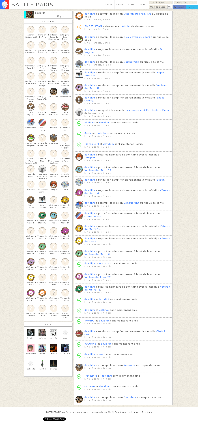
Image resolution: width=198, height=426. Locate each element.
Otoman (89, 386)
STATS (120, 4)
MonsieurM (91, 143)
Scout (160, 179)
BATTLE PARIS (32, 5)
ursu (102, 354)
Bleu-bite (130, 397)
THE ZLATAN (93, 26)
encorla (104, 263)
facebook (179, 7)
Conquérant (131, 202)
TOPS (131, 4)
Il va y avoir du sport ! (138, 36)
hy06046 (90, 343)
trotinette (90, 375)
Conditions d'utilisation (127, 412)
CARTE (108, 4)
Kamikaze (130, 365)
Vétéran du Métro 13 (97, 170)
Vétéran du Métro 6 (97, 254)
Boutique (147, 412)
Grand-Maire (92, 216)
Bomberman (131, 61)
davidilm (40, 12)
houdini (104, 299)
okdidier (89, 122)
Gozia (88, 133)
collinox (104, 309)
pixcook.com (93, 412)
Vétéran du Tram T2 (97, 277)
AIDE (142, 4)
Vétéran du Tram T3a (137, 13)
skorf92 (89, 320)
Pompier (89, 157)
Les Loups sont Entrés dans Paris (147, 110)
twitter (192, 7)
